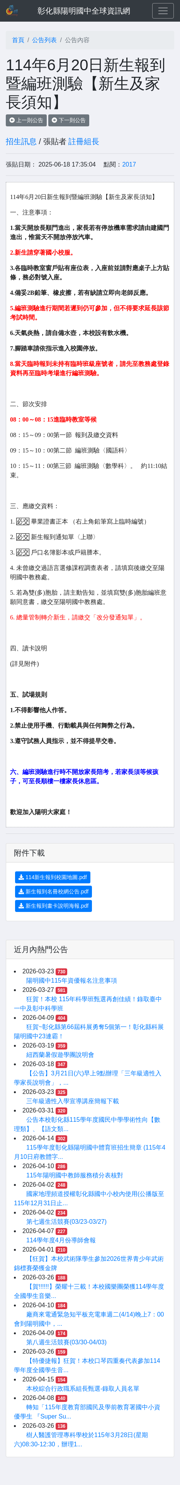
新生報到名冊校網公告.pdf (53, 891)
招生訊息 (21, 141)
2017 (129, 164)
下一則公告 (69, 120)
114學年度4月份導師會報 (61, 1240)
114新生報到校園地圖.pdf (53, 877)
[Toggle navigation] (163, 11)
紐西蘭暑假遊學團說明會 (60, 1054)
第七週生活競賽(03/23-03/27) (66, 1221)
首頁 (18, 40)
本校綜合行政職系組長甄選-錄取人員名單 (82, 1388)
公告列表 (44, 40)
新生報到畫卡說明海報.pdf (53, 906)
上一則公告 (26, 120)
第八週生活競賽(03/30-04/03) (66, 1342)
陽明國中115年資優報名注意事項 (71, 980)
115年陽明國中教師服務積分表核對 (74, 1175)
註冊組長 (83, 141)
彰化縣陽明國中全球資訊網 (83, 11)
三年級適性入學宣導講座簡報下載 (72, 1101)
